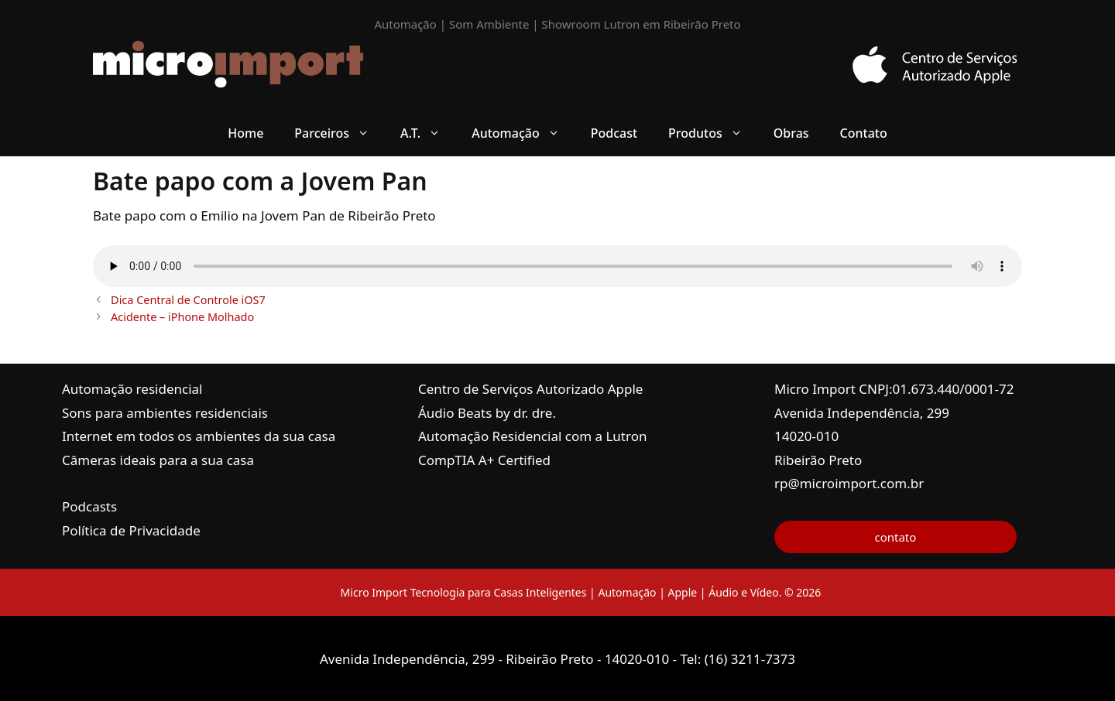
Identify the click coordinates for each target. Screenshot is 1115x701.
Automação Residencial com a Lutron (532, 436)
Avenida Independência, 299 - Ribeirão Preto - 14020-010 (496, 659)
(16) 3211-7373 (750, 659)
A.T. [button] (428, 133)
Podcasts (89, 506)
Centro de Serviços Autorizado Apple (530, 389)
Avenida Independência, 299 (861, 413)
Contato (863, 133)
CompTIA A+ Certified (484, 460)
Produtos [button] (713, 133)
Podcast (614, 133)
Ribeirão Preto (818, 460)
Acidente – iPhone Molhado (182, 316)
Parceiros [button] (339, 133)
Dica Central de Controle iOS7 (188, 299)
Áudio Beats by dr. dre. (487, 413)
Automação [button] (523, 133)
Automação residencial (132, 389)
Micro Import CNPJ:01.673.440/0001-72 (894, 389)
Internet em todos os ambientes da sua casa (198, 436)
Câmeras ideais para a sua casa (158, 460)
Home (245, 133)
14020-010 (806, 436)
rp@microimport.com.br (849, 483)
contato (895, 537)
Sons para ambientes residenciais (165, 413)
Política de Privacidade (131, 530)
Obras (791, 133)
